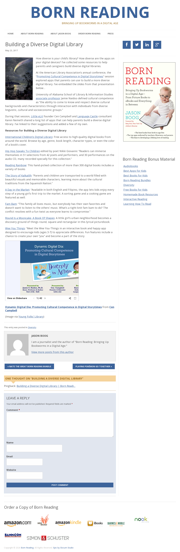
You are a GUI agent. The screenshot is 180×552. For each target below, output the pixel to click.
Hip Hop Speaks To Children (22, 151)
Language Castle (87, 116)
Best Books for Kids (135, 175)
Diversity (32, 327)
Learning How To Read (137, 204)
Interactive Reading (135, 199)
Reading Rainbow (15, 165)
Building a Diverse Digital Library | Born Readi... (46, 386)
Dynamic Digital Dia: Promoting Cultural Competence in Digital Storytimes (53, 307)
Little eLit (37, 116)
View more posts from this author (52, 352)
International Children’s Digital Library (29, 137)
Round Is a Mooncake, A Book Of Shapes (30, 218)
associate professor (48, 98)
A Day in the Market (17, 189)
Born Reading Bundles (137, 180)
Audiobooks (130, 166)
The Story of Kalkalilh (18, 175)
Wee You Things (15, 228)
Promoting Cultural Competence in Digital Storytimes (70, 76)
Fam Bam (11, 204)
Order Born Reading (89, 33)
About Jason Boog (61, 33)
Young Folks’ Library (30, 316)
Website (11, 469)
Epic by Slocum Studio (63, 547)
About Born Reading (32, 33)
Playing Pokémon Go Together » (94, 366)
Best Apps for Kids (134, 171)
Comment (13, 410)
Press (111, 33)
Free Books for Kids (135, 189)
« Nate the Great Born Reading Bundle (29, 366)
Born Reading (90, 11)
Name (9, 442)
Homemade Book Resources (140, 194)
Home (11, 33)
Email (9, 456)
